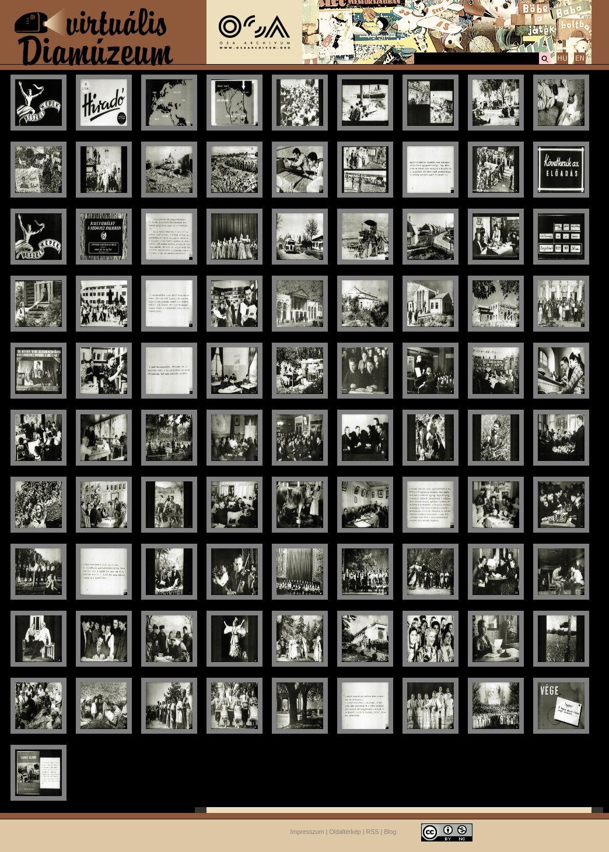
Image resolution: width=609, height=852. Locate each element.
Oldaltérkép (345, 831)
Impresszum (307, 831)
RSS (372, 831)
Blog (390, 831)
